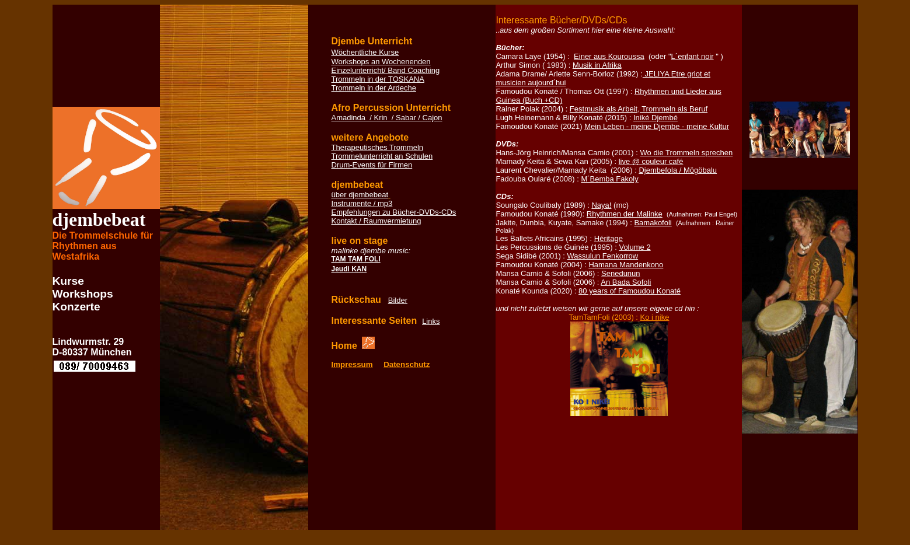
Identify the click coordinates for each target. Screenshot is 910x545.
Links (431, 321)
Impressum (352, 364)
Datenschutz (406, 364)
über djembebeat (360, 194)
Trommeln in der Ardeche (374, 87)
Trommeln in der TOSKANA (378, 79)
